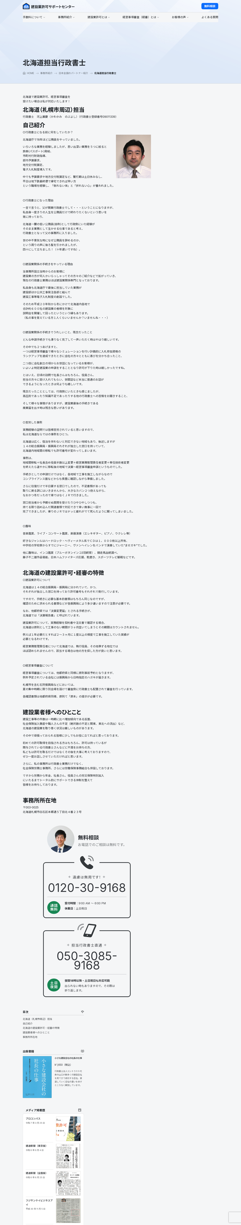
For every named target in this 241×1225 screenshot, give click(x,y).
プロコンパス (173, 204)
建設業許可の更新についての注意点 (116, 1173)
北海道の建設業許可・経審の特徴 (179, 114)
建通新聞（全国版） (175, 256)
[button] (209, 6)
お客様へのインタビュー (171, 1129)
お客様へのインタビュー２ (172, 1133)
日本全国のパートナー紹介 (73, 73)
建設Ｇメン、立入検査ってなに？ (115, 1199)
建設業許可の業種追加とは (111, 1177)
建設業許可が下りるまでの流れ (114, 1169)
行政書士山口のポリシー (110, 1129)
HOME (28, 73)
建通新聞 (173, 307)
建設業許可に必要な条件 (110, 1155)
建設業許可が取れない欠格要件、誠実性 (119, 1182)
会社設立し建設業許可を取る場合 (115, 1186)
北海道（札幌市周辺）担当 (175, 105)
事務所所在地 (168, 123)
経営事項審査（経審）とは (172, 1110)
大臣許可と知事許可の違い (111, 1164)
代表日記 (101, 1133)
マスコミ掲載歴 (105, 1142)
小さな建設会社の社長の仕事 (204, 145)
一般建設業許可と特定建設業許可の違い (119, 1160)
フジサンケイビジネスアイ (176, 283)
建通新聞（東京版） (175, 230)
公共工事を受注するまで (171, 1115)
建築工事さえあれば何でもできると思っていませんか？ (116, 1193)
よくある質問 (165, 1141)
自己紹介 (165, 110)
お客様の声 (164, 1124)
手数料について (105, 1110)
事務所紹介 (46, 73)
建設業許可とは (105, 1150)
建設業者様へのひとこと (174, 119)
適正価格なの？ (105, 1115)
